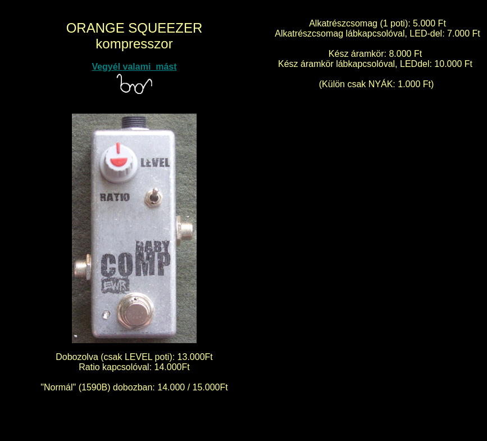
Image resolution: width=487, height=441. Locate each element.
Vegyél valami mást (134, 66)
